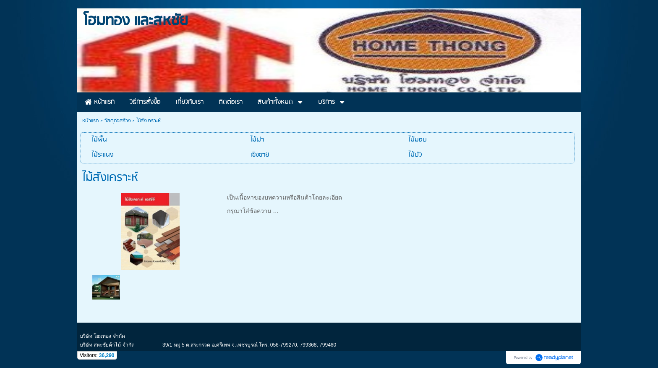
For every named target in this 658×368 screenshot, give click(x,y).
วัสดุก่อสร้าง (117, 120)
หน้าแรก (90, 120)
